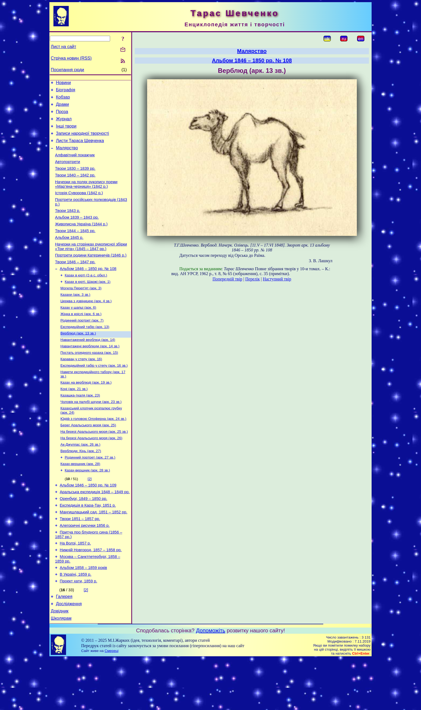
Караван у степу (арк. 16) (81, 387)
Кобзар (63, 99)
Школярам (61, 670)
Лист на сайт (63, 46)
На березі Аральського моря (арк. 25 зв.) (94, 465)
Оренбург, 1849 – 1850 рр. (83, 538)
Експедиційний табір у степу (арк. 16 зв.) (94, 394)
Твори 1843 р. (67, 225)
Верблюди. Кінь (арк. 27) (80, 486)
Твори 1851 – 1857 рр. (80, 560)
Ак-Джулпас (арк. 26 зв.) (80, 479)
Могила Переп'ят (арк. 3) (80, 311)
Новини (63, 83)
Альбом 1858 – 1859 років (83, 614)
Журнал (63, 123)
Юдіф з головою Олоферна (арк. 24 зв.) (93, 451)
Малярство (67, 156)
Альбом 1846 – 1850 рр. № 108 (88, 289)
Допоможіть (210, 682)
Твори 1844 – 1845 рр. (75, 248)
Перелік (252, 279)
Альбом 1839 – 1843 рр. (77, 232)
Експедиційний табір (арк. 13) (84, 353)
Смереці (112, 702)
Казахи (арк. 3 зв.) (75, 318)
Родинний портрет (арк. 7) (81, 346)
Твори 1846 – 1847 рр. (75, 282)
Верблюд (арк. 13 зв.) (78, 360)
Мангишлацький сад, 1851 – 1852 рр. (94, 553)
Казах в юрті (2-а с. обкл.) (86, 297)
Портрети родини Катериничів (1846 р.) (90, 274)
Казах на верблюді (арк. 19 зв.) (85, 412)
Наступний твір (277, 279)
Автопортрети (67, 171)
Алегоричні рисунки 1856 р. (85, 568)
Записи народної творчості (82, 140)
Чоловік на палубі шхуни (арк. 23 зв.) (91, 433)
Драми (62, 107)
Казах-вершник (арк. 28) (80, 500)
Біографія (65, 91)
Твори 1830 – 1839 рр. (75, 179)
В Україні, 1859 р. (76, 622)
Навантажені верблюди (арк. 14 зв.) (89, 374)
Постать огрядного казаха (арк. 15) (89, 381)
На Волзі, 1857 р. (75, 587)
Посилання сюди (67, 69)
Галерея (64, 645)
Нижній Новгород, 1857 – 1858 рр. (91, 595)
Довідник (59, 661)
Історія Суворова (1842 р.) (79, 206)
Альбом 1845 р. (69, 255)
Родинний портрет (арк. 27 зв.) (90, 493)
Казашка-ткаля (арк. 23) (80, 426)
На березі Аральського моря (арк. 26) (91, 472)
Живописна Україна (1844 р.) (81, 240)
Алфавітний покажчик (75, 164)
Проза (62, 115)
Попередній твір (227, 279)
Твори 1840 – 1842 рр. (75, 186)
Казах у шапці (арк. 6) (78, 332)
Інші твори (66, 131)
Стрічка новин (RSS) (71, 58)
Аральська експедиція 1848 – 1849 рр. (95, 530)
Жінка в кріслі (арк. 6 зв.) (80, 339)
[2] (90, 516)
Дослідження (69, 653)
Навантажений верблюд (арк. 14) (87, 367)
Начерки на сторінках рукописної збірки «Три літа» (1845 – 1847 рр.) (91, 265)
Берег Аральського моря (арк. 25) (88, 458)
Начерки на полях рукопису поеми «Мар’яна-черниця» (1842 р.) (86, 196)
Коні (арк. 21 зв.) (74, 419)
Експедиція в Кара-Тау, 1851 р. (88, 545)
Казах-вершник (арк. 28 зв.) (87, 507)
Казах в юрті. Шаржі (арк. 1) (87, 304)
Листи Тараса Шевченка (80, 148)
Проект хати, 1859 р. (78, 629)
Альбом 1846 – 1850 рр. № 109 (88, 523)
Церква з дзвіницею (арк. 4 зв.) (86, 325)
